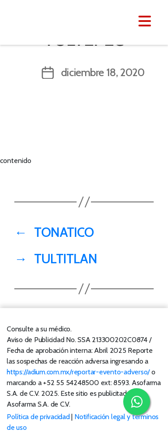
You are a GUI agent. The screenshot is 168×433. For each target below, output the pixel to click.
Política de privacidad (38, 416)
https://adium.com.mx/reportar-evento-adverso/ (78, 372)
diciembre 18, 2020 (103, 72)
